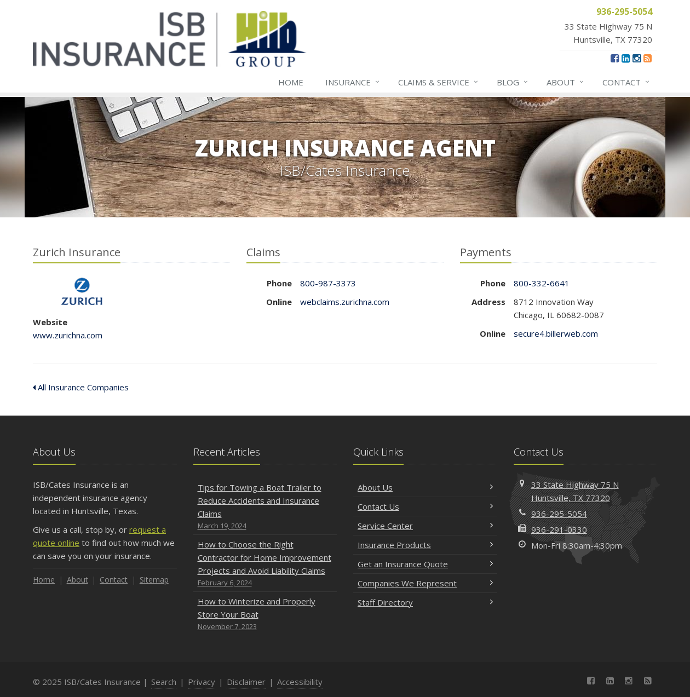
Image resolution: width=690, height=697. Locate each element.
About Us (425, 487)
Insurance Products (425, 544)
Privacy (201, 681)
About (566, 82)
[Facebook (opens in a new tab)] (615, 58)
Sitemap (154, 579)
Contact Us (425, 506)
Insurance (353, 82)
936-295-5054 (559, 513)
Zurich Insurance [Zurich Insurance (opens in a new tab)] (82, 292)
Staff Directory (425, 602)
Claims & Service (438, 82)
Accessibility (300, 681)
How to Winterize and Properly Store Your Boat (265, 614)
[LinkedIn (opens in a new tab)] (626, 58)
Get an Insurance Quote (425, 563)
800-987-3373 (328, 283)
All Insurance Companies (81, 387)
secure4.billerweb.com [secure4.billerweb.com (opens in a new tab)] (556, 333)
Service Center (425, 525)
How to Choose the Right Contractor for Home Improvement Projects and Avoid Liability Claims (265, 564)
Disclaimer (246, 681)
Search (163, 681)
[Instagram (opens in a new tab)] (637, 58)
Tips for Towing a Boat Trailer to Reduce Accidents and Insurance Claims (265, 507)
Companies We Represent (425, 583)
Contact (626, 82)
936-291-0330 (559, 529)
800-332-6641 (542, 283)
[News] (647, 58)
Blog (513, 82)
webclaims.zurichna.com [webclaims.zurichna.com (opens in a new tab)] (344, 301)
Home (290, 82)
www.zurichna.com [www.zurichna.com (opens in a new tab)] (67, 335)
